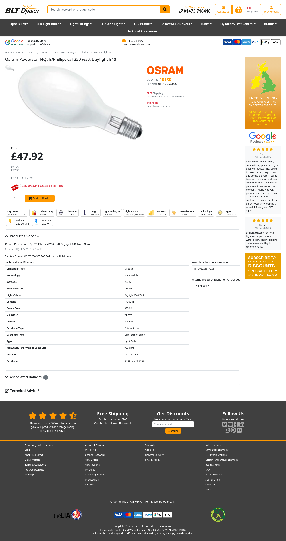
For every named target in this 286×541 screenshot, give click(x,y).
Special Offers (213, 479)
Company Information (39, 445)
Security (150, 445)
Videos (209, 489)
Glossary (210, 484)
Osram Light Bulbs (37, 52)
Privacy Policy (152, 459)
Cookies (149, 449)
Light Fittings (79, 24)
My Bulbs (90, 469)
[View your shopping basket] (246, 9)
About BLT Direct (34, 454)
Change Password (95, 454)
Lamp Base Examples (217, 449)
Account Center (94, 445)
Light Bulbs (17, 24)
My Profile (90, 449)
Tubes (205, 24)
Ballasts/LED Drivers (175, 24)
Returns (89, 484)
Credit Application (95, 474)
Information (213, 445)
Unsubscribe (92, 479)
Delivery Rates (32, 459)
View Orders (91, 459)
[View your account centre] (271, 9)
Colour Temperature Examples (222, 459)
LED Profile (142, 24)
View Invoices (92, 464)
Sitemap (29, 474)
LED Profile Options (216, 454)
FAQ (207, 469)
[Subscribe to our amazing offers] (173, 424)
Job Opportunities (34, 469)
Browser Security (154, 454)
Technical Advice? (22, 390)
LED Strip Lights (111, 24)
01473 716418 (195, 11)
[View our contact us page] (223, 9)
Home (8, 52)
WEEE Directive (213, 474)
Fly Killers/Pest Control (236, 24)
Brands (269, 24)
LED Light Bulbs (48, 24)
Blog (27, 449)
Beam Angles (212, 464)
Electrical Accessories (141, 31)
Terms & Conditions (35, 464)
